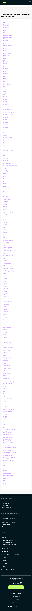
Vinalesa (5, 477)
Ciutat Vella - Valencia (8, 460)
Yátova (4, 485)
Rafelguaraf (5, 360)
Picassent (5, 337)
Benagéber (5, 96)
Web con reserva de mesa (8, 529)
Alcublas (5, 48)
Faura (4, 208)
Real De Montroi (6, 365)
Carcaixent (5, 152)
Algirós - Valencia (7, 440)
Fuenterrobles (6, 216)
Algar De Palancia (7, 61)
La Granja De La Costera (8, 244)
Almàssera (5, 68)
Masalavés (5, 288)
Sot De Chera (6, 403)
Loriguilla (5, 278)
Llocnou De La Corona (8, 268)
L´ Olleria (5, 276)
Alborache (5, 40)
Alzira (4, 76)
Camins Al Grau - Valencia (9, 457)
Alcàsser (5, 47)
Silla (4, 396)
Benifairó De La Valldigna (9, 112)
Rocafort (5, 372)
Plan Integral (5, 505)
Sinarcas (5, 399)
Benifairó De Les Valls (8, 114)
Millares (4, 296)
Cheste (4, 180)
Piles (4, 339)
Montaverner (6, 304)
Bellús (4, 94)
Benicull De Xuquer (7, 109)
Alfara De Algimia (7, 53)
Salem (4, 380)
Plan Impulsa (5, 501)
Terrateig (5, 413)
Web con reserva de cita (8, 526)
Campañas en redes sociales (9, 544)
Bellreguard (5, 93)
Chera (4, 178)
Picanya (4, 335)
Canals (4, 148)
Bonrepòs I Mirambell (8, 137)
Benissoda (5, 127)
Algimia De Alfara (7, 65)
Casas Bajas (5, 160)
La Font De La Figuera (8, 240)
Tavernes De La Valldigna (9, 409)
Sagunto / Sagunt (7, 378)
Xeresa (4, 481)
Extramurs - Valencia (8, 442)
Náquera (5, 314)
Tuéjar (4, 424)
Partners (4, 558)
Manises (5, 283)
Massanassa (6, 293)
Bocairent (5, 134)
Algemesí (5, 63)
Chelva (4, 176)
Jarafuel (5, 239)
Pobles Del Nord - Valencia (9, 459)
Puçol (4, 345)
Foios (4, 211)
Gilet (4, 226)
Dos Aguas (5, 196)
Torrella (4, 418)
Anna (4, 80)
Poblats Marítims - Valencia (9, 447)
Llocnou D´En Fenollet (8, 270)
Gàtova (4, 219)
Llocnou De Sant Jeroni (8, 271)
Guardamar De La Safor (8, 234)
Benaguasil (5, 98)
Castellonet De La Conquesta (10, 165)
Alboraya (5, 42)
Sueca (4, 404)
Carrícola (5, 157)
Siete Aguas (5, 395)
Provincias (12, 6)
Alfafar (4, 52)
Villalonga (5, 470)
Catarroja (5, 170)
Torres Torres (6, 421)
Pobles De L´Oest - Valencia (9, 450)
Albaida (4, 30)
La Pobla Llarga (6, 257)
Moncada (5, 303)
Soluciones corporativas (10, 555)
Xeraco (4, 480)
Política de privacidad (16, 596)
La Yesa (4, 258)
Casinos (4, 162)
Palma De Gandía (7, 327)
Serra (4, 393)
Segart (4, 386)
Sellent (4, 388)
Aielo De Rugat (6, 27)
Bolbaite (5, 135)
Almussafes (5, 73)
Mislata (4, 299)
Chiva (4, 181)
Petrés (4, 334)
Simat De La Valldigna (8, 398)
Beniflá (4, 116)
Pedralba (5, 332)
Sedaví (4, 385)
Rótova (4, 375)
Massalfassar (6, 290)
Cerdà (4, 173)
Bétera (4, 130)
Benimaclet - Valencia (8, 439)
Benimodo (5, 119)
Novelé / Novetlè (7, 317)
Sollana (4, 401)
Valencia (5, 454)
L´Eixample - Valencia (8, 431)
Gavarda (5, 221)
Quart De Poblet (6, 350)
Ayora (4, 86)
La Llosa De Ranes (7, 249)
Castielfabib (6, 166)
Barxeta (4, 89)
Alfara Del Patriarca (7, 55)
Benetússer (5, 102)
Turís (4, 426)
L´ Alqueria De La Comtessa (9, 250)
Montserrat (5, 311)
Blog (3, 567)
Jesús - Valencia (7, 436)
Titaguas (5, 414)
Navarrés (5, 316)
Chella (4, 175)
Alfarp (4, 57)
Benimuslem (6, 121)
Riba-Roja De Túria (7, 368)
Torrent (4, 419)
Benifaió (5, 111)
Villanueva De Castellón (8, 472)
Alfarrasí (5, 58)
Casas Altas (5, 158)
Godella (4, 227)
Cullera (4, 191)
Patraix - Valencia (7, 445)
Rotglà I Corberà (6, 373)
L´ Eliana (5, 260)
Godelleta (5, 229)
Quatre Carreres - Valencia (9, 452)
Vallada (4, 462)
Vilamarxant (6, 468)
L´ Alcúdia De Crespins (8, 247)
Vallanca (5, 463)
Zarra (4, 486)
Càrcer (4, 153)
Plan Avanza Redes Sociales (8, 518)
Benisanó (5, 125)
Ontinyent (5, 322)
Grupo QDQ (5, 548)
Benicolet (5, 107)
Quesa (4, 355)
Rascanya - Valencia (7, 432)
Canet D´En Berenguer (8, 150)
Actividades (5, 6)
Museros (5, 313)
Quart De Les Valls (7, 349)
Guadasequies (6, 230)
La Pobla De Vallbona (8, 255)
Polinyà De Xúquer (7, 342)
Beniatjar (5, 106)
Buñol (4, 142)
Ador (4, 22)
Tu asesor (4, 551)
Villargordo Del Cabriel (8, 475)
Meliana (4, 294)
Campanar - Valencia (8, 437)
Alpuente (5, 75)
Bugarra (4, 140)
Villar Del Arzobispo (7, 473)
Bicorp (4, 132)
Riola (4, 370)
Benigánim (5, 117)
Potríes (4, 344)
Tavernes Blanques (7, 408)
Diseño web (6, 525)
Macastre (5, 281)
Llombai (4, 273)
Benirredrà (5, 124)
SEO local (4, 537)
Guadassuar (5, 232)
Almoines (5, 71)
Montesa (5, 306)
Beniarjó (5, 104)
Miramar (5, 298)
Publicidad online (7, 540)
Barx (4, 88)
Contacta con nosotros (16, 587)
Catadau (5, 168)
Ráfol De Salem (6, 362)
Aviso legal (16, 599)
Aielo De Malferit (7, 25)
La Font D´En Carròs (7, 242)
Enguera (5, 203)
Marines (4, 286)
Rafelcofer (5, 358)
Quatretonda (6, 354)
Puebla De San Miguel (8, 347)
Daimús (4, 193)
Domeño (5, 194)
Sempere (5, 390)
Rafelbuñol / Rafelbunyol (8, 357)
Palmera (5, 329)
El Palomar (5, 198)
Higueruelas (5, 235)
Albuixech (5, 43)
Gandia (4, 217)
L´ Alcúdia (5, 245)
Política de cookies (16, 602)
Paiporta (5, 326)
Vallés (4, 465)
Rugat (4, 376)
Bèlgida (4, 91)
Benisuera (5, 129)
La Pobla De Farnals (7, 252)
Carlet (4, 155)
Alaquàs (5, 29)
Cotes (4, 189)
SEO (3, 535)
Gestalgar (5, 224)
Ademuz (5, 20)
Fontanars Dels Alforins (8, 212)
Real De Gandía (6, 363)
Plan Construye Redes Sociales (9, 516)
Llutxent (5, 275)
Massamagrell (6, 291)
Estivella (5, 204)
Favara (4, 209)
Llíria (4, 267)
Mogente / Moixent (7, 301)
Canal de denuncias (16, 593)
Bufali (4, 139)
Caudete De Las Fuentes (8, 171)
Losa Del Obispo (6, 280)
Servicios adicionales (7, 510)
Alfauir (4, 60)
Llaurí (4, 265)
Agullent (5, 24)
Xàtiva (4, 478)
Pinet (4, 340)
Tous (4, 422)
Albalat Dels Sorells (7, 35)
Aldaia (4, 50)
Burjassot (5, 144)
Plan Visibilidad (5, 503)
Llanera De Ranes (7, 263)
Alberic (4, 39)
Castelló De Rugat (7, 163)
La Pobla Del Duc (7, 253)
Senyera (4, 391)
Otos (4, 324)
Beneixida (5, 101)
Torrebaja (5, 416)
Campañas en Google (7, 542)
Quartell (5, 352)
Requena (5, 367)
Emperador (5, 201)
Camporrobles (6, 147)
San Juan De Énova (7, 383)
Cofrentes (5, 185)
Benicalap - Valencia (8, 449)
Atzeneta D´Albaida (7, 84)
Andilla (4, 78)
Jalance (4, 237)
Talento (4, 561)
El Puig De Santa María (8, 199)
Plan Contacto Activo (7, 507)
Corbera (5, 186)
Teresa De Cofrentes (7, 411)
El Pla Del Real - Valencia (8, 444)
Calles (4, 145)
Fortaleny (5, 214)
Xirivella (4, 483)
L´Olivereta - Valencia (8, 455)
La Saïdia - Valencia (7, 434)
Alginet (4, 66)
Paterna (4, 331)
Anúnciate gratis (7, 570)
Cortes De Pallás (7, 188)
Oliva (4, 319)
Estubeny (5, 206)
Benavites (5, 99)
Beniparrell (5, 122)
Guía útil (4, 564)
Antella (4, 81)
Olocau (4, 321)
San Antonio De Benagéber (9, 381)
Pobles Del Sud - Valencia (9, 429)
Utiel (4, 427)
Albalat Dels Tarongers (8, 37)
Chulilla (4, 183)
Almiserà (5, 70)
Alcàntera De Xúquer (8, 45)
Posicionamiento (7, 533)
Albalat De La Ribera (7, 34)
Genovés (5, 222)
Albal (4, 32)
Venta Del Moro (6, 467)
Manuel (4, 285)
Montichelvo (6, 308)
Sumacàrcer (5, 406)
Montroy (5, 309)
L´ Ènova (5, 262)
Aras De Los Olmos (7, 83)
